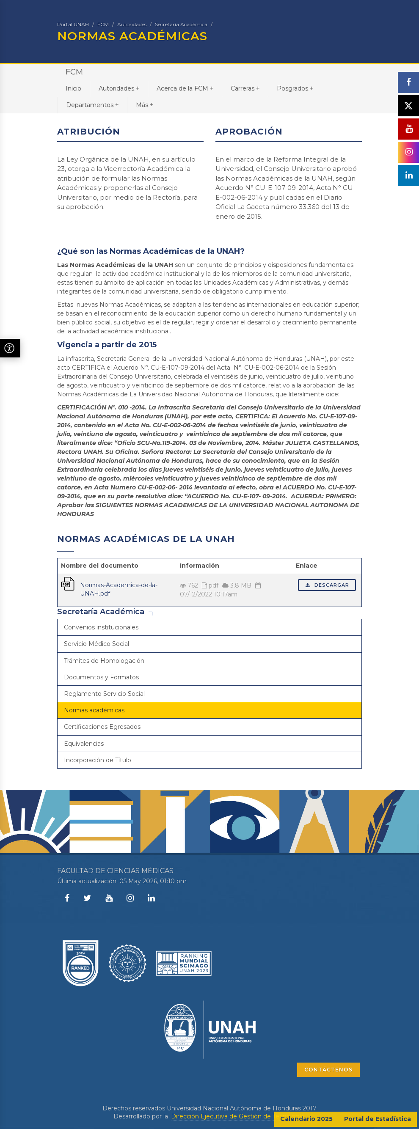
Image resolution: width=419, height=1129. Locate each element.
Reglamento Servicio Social (104, 694)
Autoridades (131, 24)
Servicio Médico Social (96, 644)
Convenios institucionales (101, 627)
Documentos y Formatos (101, 677)
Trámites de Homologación (104, 661)
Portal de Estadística (377, 1119)
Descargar (327, 585)
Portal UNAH (73, 24)
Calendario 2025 (306, 1119)
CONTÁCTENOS (328, 1069)
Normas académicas (94, 710)
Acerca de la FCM (185, 88)
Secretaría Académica (181, 24)
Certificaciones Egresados (102, 727)
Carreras (245, 88)
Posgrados (295, 88)
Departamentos (92, 105)
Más (144, 105)
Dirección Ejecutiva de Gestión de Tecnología (237, 1116)
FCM (103, 24)
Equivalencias (84, 743)
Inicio (73, 88)
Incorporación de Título (97, 760)
